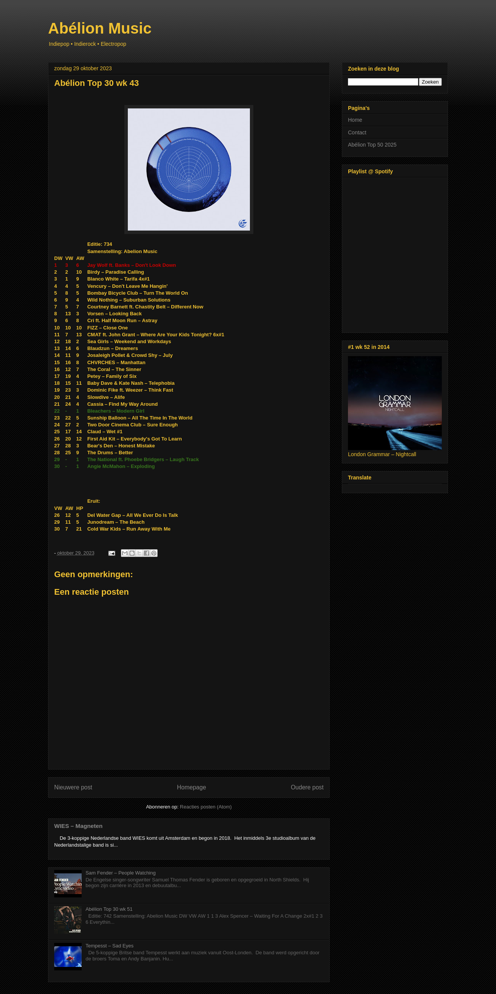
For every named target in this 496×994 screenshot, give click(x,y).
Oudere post (307, 787)
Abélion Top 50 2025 (372, 145)
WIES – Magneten (78, 826)
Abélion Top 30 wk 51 (108, 909)
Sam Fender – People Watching (120, 873)
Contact (357, 132)
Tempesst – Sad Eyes (109, 946)
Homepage (191, 787)
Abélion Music (99, 28)
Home (355, 120)
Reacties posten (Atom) (206, 807)
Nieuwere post (73, 787)
